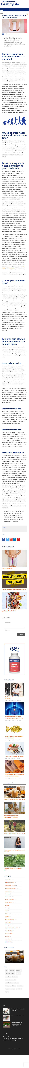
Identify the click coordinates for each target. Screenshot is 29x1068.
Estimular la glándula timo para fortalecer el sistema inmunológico (14, 717)
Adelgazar (10, 34)
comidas (18, 973)
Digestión (7, 916)
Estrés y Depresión (9, 902)
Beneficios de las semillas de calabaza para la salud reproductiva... (14, 775)
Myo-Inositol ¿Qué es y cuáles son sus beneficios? (14, 697)
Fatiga (6, 910)
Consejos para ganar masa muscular (18, 1009)
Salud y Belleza (8, 891)
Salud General (8, 803)
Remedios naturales (11, 979)
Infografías (7, 939)
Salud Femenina (8, 855)
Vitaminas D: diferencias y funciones (14, 756)
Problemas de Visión (9, 882)
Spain (4, 34)
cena (7, 992)
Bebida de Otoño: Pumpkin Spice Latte (14, 799)
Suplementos (8, 879)
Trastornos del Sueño (10, 885)
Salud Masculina (8, 933)
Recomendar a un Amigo (9, 1040)
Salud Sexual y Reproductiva (11, 927)
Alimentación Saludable (10, 786)
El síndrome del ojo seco (18, 1015)
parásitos (19, 989)
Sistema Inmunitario (9, 899)
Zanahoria (20, 986)
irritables (14, 976)
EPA (6, 970)
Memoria (7, 905)
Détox (6, 908)
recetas (16, 983)
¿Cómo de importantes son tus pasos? (14, 833)
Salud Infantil (7, 837)
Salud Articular (8, 922)
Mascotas (7, 936)
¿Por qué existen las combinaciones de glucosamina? (17, 1024)
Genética (8, 976)
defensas (12, 970)
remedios (18, 970)
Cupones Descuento (8, 1036)
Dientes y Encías (8, 925)
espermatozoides (10, 989)
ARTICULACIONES (10, 973)
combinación (9, 983)
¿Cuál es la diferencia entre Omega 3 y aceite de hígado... (14, 737)
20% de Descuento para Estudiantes (13, 1038)
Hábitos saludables (10, 986)
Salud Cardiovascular (10, 919)
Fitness (6, 821)
